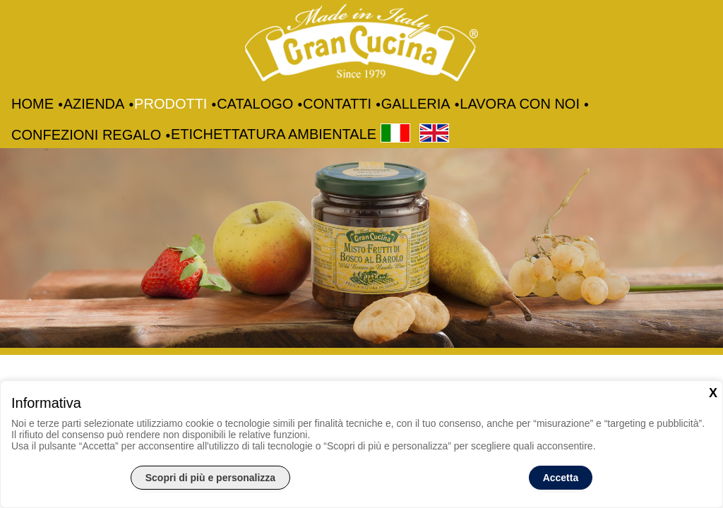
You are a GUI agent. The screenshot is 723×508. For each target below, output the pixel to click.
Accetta (561, 477)
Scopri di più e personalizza (210, 477)
